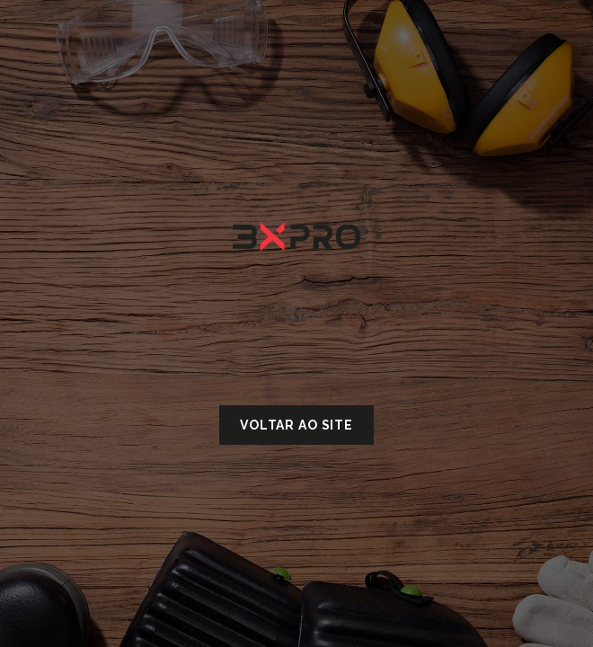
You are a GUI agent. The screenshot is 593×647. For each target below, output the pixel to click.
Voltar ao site (296, 425)
